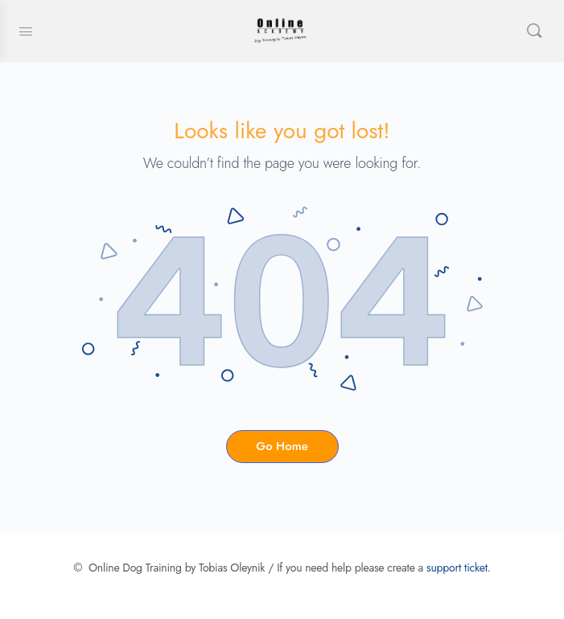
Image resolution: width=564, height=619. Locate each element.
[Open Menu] (25, 29)
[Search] (534, 30)
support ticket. (458, 568)
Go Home (281, 446)
